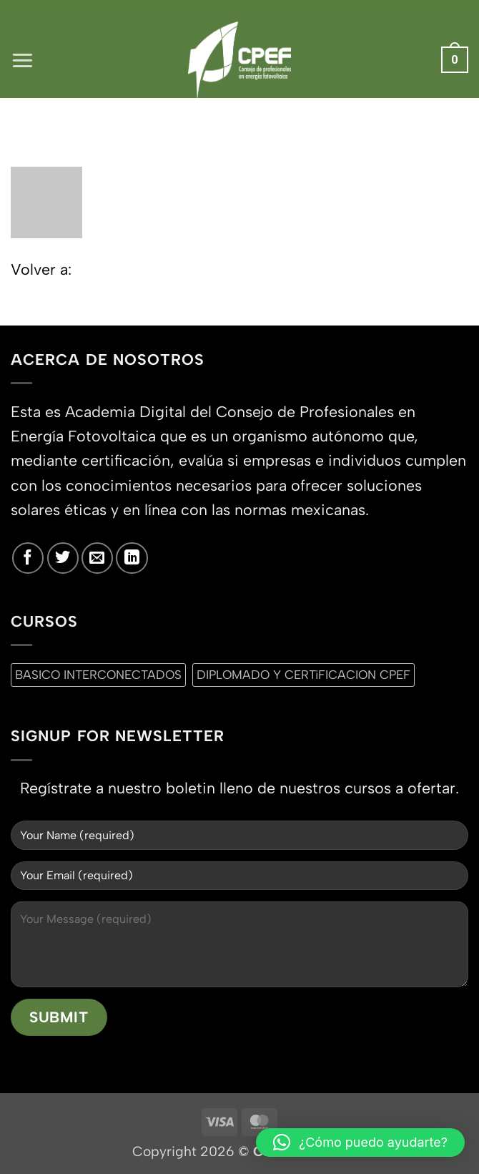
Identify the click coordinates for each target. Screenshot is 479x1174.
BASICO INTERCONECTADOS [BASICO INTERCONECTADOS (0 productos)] (98, 674)
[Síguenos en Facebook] (28, 558)
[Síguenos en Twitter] (63, 558)
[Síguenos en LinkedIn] (131, 558)
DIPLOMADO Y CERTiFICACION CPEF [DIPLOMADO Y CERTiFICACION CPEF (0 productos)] (303, 674)
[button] (22, 60)
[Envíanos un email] (97, 558)
